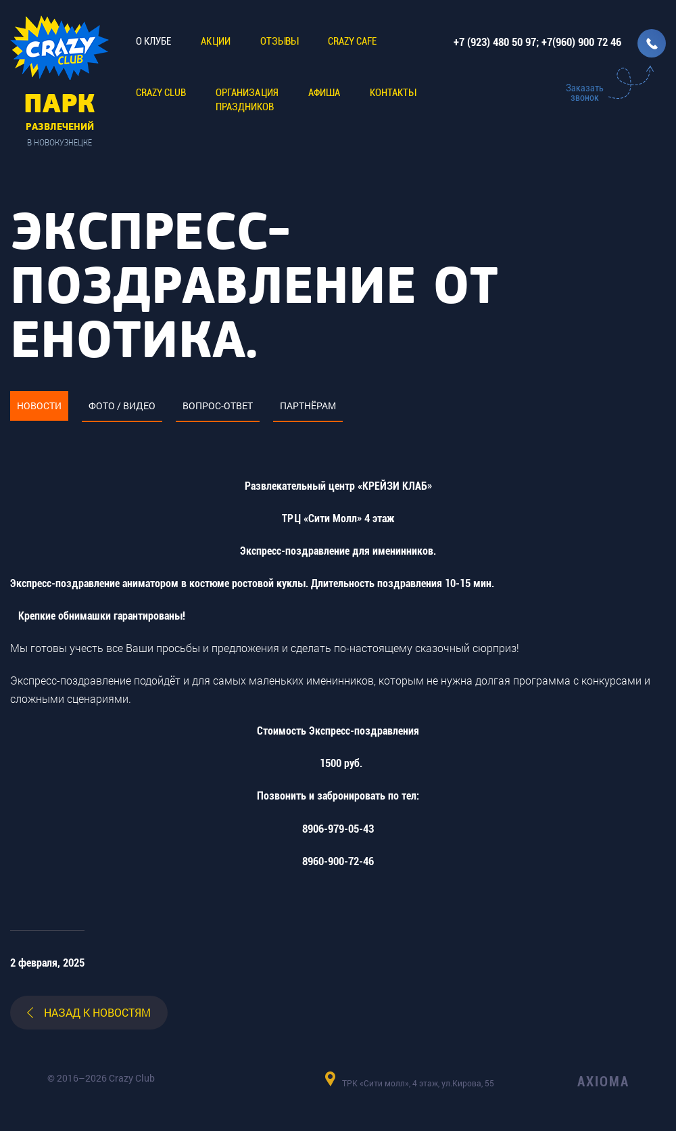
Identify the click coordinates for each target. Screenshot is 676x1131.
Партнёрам (308, 405)
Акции (216, 41)
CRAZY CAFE (352, 41)
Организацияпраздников (247, 99)
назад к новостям (97, 1012)
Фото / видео (122, 405)
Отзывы (279, 41)
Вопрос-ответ (218, 405)
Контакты (393, 93)
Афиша (324, 93)
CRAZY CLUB (161, 93)
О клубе (153, 41)
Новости (39, 405)
